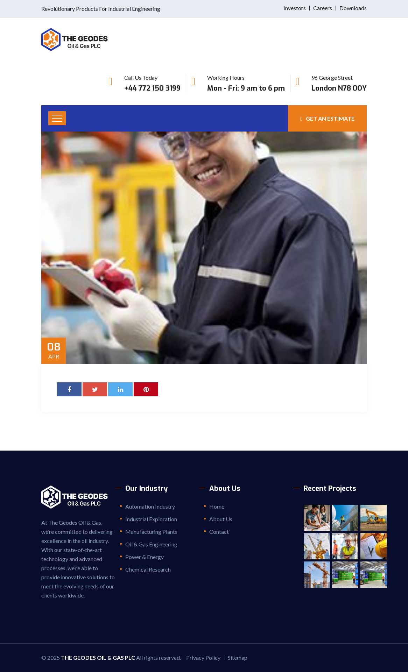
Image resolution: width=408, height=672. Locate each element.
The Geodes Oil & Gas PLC (98, 657)
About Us (220, 519)
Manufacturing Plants (151, 531)
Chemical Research (148, 569)
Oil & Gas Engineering (151, 544)
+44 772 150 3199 (152, 88)
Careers (322, 8)
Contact (219, 531)
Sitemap (237, 657)
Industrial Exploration (151, 519)
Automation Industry (150, 506)
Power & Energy (144, 556)
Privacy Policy (203, 657)
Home (216, 506)
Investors (294, 8)
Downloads (353, 8)
